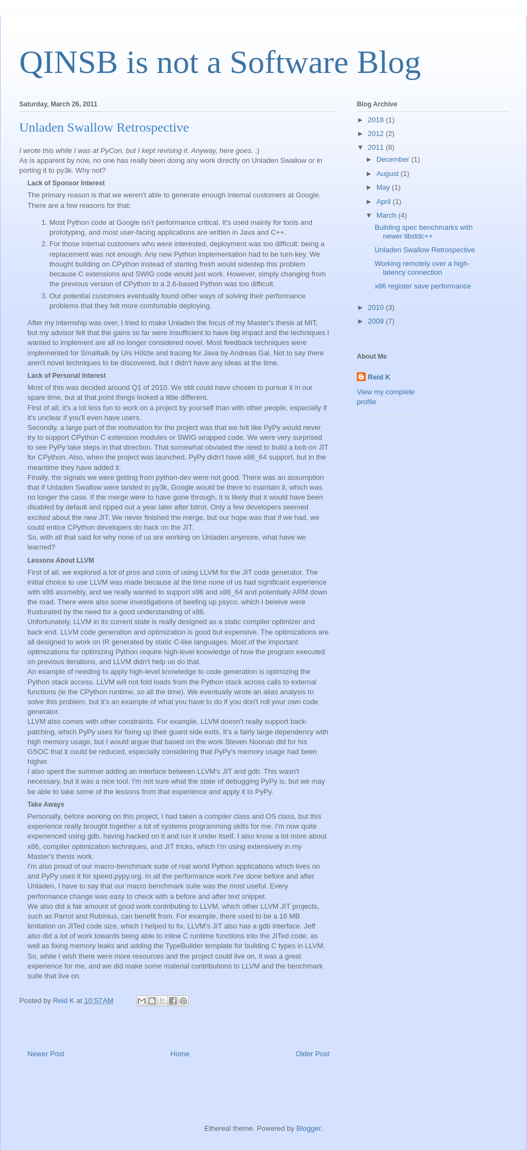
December (394, 159)
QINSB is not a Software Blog (220, 62)
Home (180, 1054)
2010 (377, 307)
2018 (377, 120)
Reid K (379, 377)
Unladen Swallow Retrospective (424, 250)
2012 (377, 133)
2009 (377, 321)
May (384, 187)
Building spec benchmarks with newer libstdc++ (423, 231)
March (388, 215)
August (389, 173)
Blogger (308, 1128)
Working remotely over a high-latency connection (421, 267)
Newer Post (45, 1054)
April (385, 201)
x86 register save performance (422, 286)
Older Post (312, 1054)
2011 (377, 147)
